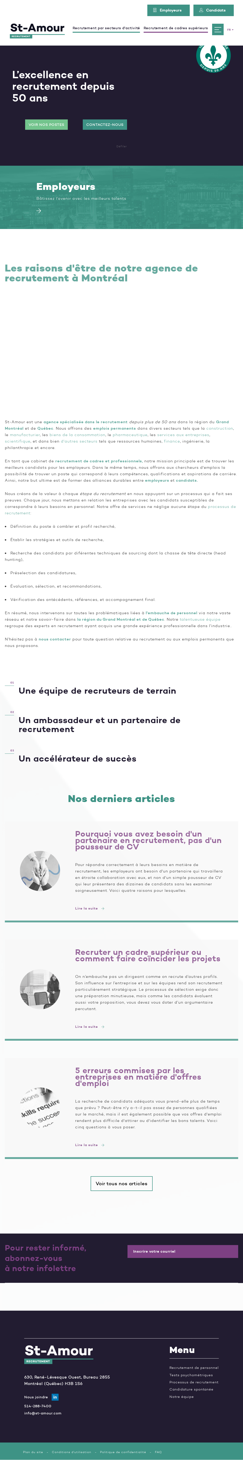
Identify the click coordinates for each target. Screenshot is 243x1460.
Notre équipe (181, 1396)
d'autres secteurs (79, 441)
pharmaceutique (130, 434)
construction (219, 428)
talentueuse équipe (200, 619)
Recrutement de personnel (194, 1367)
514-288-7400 (37, 1406)
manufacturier (25, 434)
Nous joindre (36, 1397)
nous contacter (55, 639)
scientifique (17, 441)
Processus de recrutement (194, 1382)
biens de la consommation (77, 434)
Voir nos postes (46, 124)
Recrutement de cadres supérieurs (176, 28)
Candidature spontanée (191, 1389)
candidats (186, 480)
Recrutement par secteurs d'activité (106, 28)
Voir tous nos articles (122, 1183)
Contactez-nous (105, 124)
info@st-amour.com (43, 1413)
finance (172, 441)
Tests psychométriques (191, 1375)
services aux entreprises (183, 434)
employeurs (157, 480)
